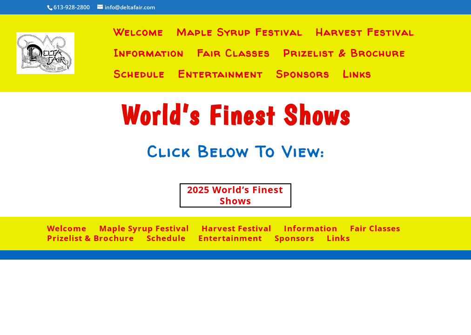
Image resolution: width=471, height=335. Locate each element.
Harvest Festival (365, 34)
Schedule (139, 76)
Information (149, 55)
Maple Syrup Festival (239, 34)
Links (357, 76)
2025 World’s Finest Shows (235, 195)
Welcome (138, 34)
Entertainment (220, 76)
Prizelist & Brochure (344, 55)
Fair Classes (233, 55)
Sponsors (303, 76)
